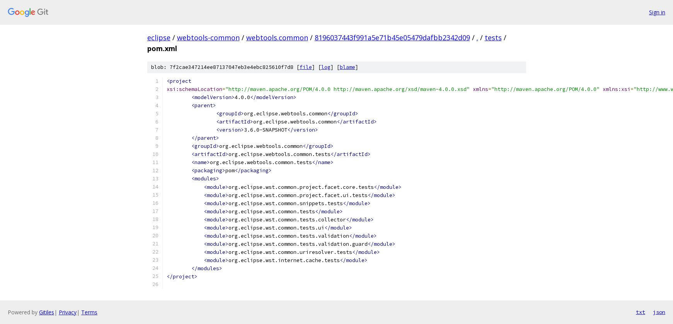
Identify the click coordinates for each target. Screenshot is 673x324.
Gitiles (46, 312)
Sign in (657, 12)
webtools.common (277, 37)
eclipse (158, 37)
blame (347, 67)
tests (493, 37)
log (326, 67)
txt (640, 312)
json (659, 312)
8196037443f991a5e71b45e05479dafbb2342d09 (392, 37)
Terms (89, 312)
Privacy (68, 312)
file (306, 67)
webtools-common (208, 37)
